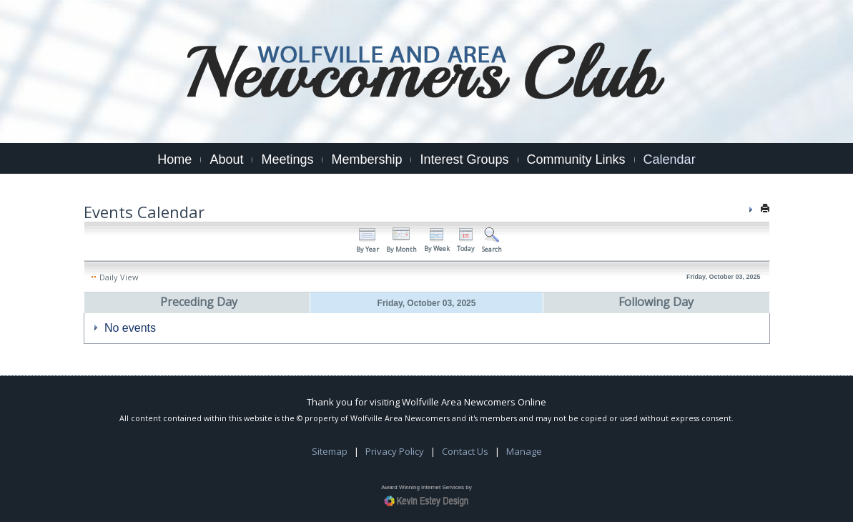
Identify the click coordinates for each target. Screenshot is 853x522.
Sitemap (329, 451)
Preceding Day (198, 302)
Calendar (670, 159)
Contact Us (465, 451)
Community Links (576, 159)
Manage (524, 451)
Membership (366, 159)
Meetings (287, 159)
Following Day (656, 302)
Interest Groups (464, 159)
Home (174, 159)
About (226, 159)
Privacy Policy (394, 451)
